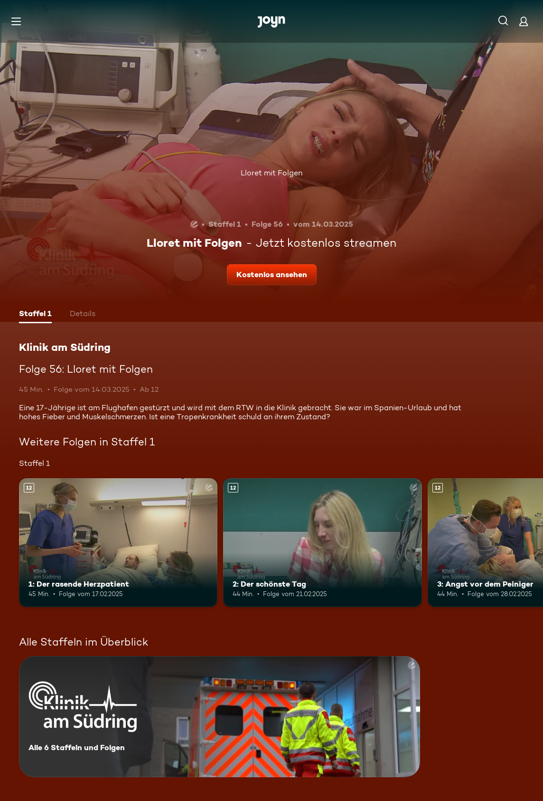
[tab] (35, 314)
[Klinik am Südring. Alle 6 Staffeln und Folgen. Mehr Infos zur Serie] (219, 716)
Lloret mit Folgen (271, 172)
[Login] (523, 21)
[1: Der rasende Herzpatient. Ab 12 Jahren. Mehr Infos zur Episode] (118, 543)
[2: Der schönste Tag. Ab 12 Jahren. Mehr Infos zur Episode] (322, 543)
